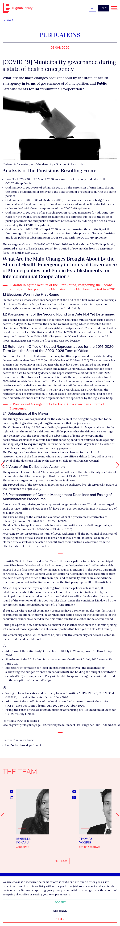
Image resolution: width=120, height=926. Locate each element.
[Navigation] (114, 8)
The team (60, 861)
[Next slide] (116, 815)
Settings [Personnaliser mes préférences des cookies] (60, 910)
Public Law (17, 745)
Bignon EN (17, 8)
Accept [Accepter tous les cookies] (60, 902)
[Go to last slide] (3, 815)
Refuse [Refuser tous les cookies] (60, 919)
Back (8, 20)
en (102, 8)
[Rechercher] (92, 8)
